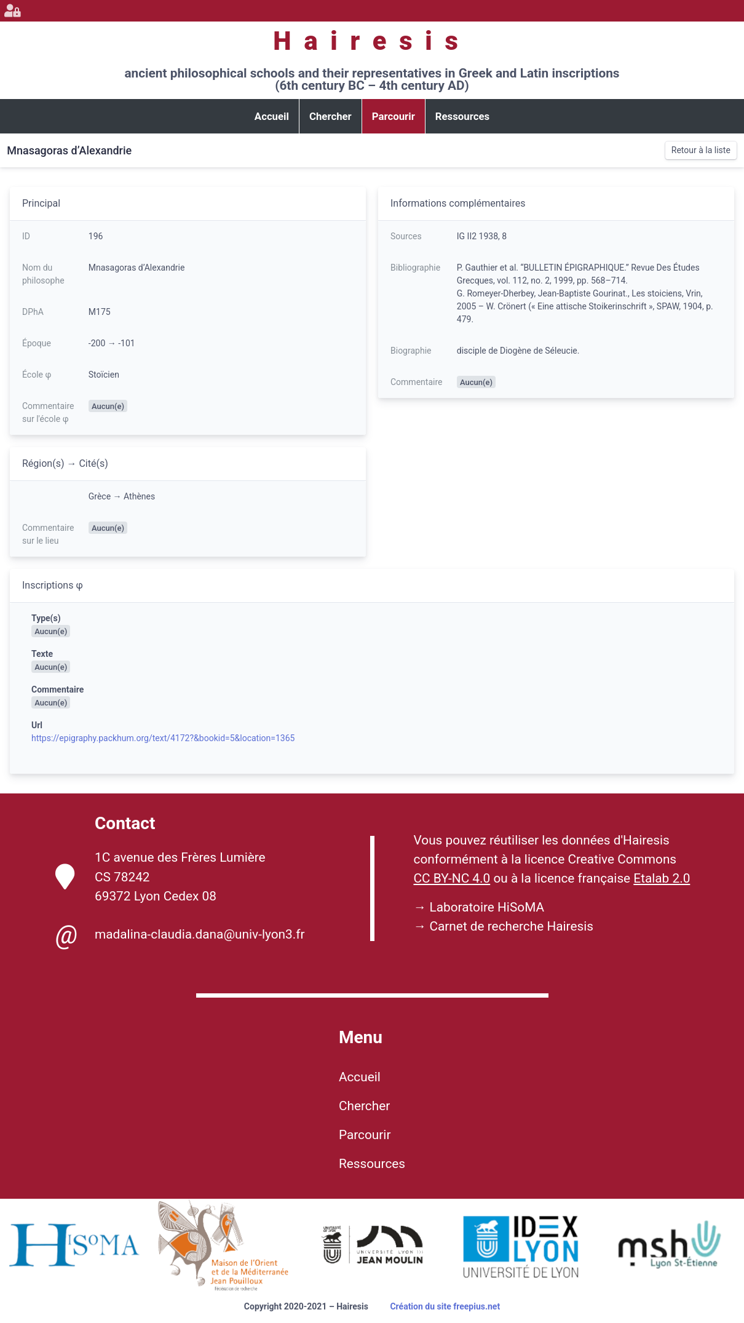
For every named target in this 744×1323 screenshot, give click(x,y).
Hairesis (371, 41)
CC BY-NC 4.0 (452, 878)
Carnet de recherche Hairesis (511, 926)
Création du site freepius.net (445, 1306)
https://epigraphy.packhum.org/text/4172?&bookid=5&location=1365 (163, 738)
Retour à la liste (700, 150)
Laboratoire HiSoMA (486, 907)
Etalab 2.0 (661, 878)
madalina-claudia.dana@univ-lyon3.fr (179, 935)
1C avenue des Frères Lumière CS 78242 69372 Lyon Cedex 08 (160, 876)
